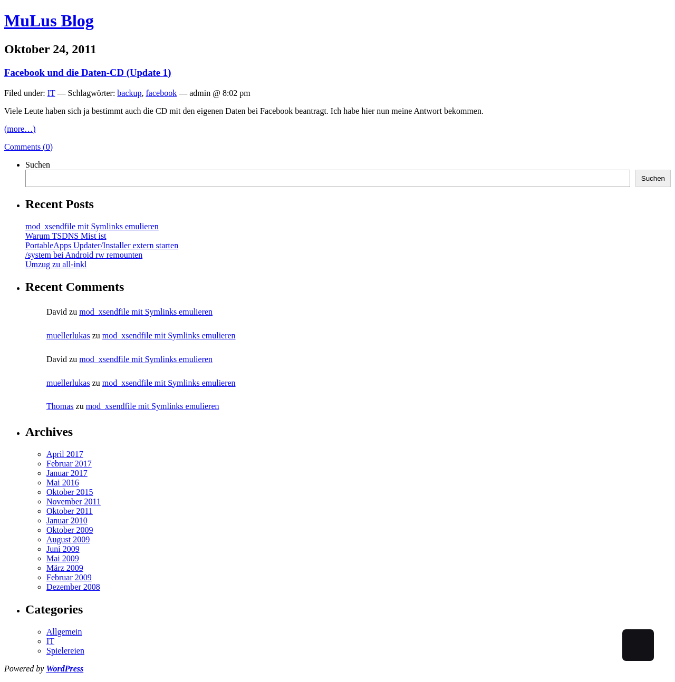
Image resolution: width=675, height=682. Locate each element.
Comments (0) (28, 146)
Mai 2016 (62, 482)
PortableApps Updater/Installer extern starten (101, 245)
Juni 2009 (63, 548)
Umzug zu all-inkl (55, 264)
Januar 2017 (67, 473)
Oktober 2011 (69, 510)
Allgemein (64, 631)
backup (129, 93)
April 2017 (64, 454)
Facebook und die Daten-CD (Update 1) (87, 72)
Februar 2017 (69, 463)
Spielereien (65, 650)
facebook (161, 93)
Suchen (37, 164)
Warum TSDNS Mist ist (66, 235)
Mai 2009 (62, 558)
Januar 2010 (67, 520)
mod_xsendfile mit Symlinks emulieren (92, 226)
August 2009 (68, 539)
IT (51, 93)
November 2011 (73, 501)
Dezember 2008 (73, 586)
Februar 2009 (69, 577)
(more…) (20, 128)
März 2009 (64, 567)
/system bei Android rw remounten (83, 254)
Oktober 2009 (69, 529)
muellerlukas (68, 335)
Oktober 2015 (69, 492)
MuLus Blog (49, 20)
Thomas (60, 406)
